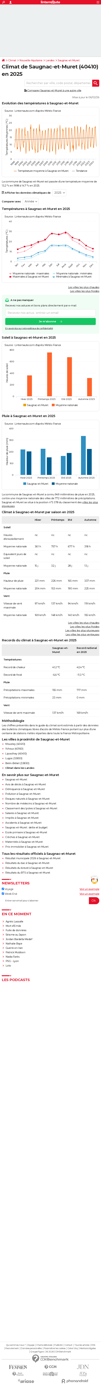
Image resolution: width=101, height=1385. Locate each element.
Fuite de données (16, 930)
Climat (12, 60)
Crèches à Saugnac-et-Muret (22, 837)
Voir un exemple (89, 889)
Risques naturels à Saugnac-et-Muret (27, 798)
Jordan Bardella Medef (19, 939)
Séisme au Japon (16, 934)
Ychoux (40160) (14, 748)
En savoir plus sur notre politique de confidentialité (29, 328)
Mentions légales (88, 1348)
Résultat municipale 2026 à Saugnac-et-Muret (32, 858)
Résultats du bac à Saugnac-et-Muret (27, 863)
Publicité (58, 1345)
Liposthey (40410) (16, 753)
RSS (93, 1345)
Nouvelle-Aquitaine (30, 60)
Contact (68, 1345)
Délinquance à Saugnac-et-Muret (25, 789)
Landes (50, 60)
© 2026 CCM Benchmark (58, 1352)
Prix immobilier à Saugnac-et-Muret (26, 846)
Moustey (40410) (15, 744)
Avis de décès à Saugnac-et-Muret (25, 784)
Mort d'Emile (13, 925)
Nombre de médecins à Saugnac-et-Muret (30, 803)
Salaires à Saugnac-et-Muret (22, 813)
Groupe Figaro (37, 1352)
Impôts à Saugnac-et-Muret (22, 817)
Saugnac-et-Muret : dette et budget (26, 827)
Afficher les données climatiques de (26, 192)
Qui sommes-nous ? (16, 1345)
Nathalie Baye (14, 943)
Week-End (9, 893)
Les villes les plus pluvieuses (82, 630)
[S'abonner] (50, 900)
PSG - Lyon (12, 961)
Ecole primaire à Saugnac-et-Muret (26, 832)
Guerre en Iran (14, 948)
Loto (8, 965)
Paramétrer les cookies (55, 1348)
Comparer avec (11, 201)
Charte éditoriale (44, 1345)
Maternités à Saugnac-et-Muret (24, 841)
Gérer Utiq (73, 1348)
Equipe (31, 1345)
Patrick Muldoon (15, 952)
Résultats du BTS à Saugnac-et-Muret (27, 872)
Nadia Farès (13, 956)
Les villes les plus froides (84, 291)
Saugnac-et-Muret (68, 60)
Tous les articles (81, 1345)
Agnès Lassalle (14, 921)
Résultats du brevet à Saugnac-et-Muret (29, 868)
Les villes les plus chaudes (83, 287)
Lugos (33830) (13, 758)
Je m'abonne (47, 321)
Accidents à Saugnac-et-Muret (23, 822)
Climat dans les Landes (19, 768)
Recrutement (12, 1348)
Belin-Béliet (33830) (17, 763)
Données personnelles (31, 1348)
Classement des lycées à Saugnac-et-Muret (31, 808)
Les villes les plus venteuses (82, 634)
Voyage (8, 889)
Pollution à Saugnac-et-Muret (22, 793)
